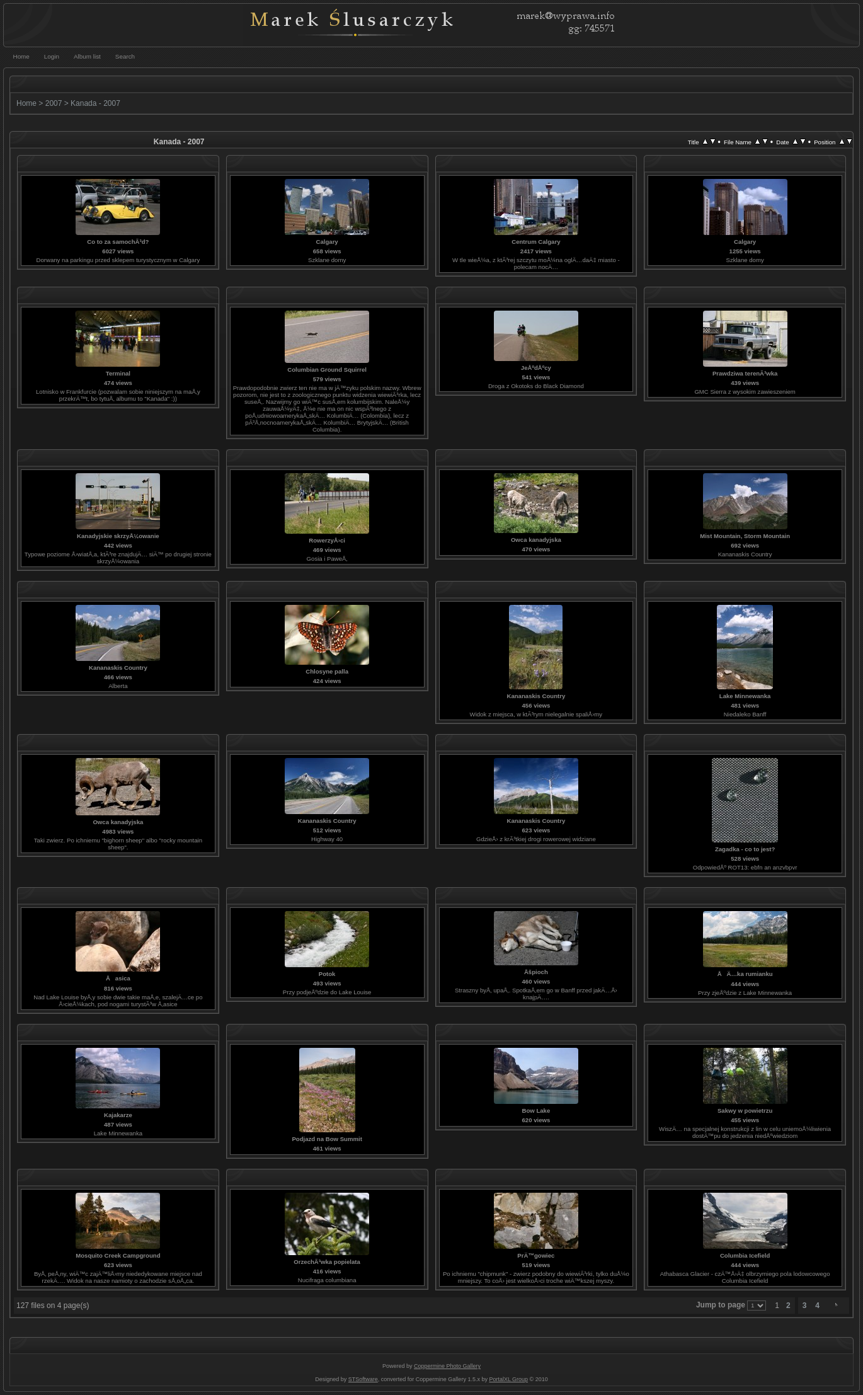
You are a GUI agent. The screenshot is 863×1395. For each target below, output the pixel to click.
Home (26, 103)
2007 (53, 103)
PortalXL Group (508, 1379)
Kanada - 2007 (95, 103)
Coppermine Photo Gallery (447, 1366)
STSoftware (363, 1379)
